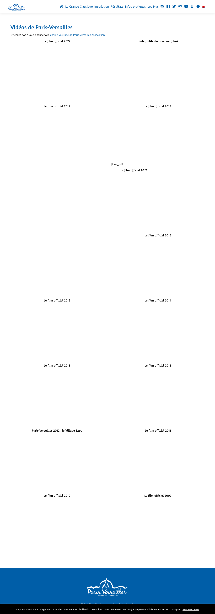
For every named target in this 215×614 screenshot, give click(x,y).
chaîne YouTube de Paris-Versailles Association (77, 35)
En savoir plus (191, 609)
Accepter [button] (176, 609)
